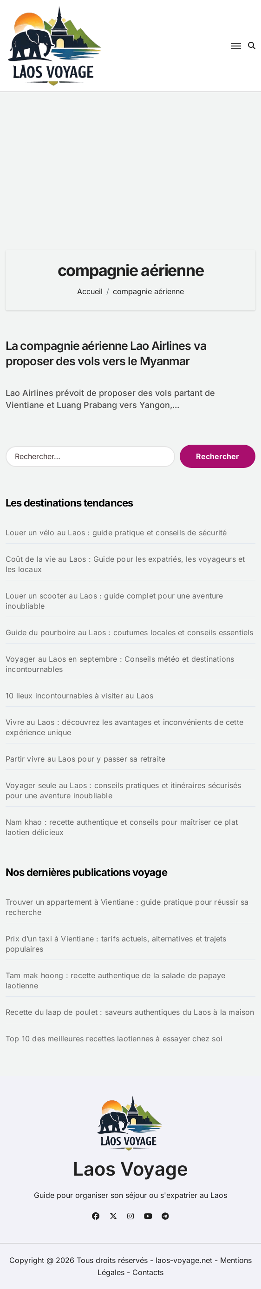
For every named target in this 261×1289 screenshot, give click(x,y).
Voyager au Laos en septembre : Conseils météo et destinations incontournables (120, 664)
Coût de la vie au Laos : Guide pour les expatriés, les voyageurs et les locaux (125, 564)
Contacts (147, 1272)
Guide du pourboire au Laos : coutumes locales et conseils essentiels (130, 632)
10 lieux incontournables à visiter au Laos (79, 695)
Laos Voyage (130, 1168)
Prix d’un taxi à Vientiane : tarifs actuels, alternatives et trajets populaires (116, 944)
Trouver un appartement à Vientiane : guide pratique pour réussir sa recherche (127, 907)
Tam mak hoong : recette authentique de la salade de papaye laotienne (116, 980)
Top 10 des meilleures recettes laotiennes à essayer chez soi (114, 1038)
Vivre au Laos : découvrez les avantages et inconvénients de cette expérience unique (124, 727)
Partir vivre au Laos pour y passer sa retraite (85, 758)
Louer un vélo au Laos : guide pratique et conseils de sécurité (116, 532)
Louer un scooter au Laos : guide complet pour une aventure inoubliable (114, 601)
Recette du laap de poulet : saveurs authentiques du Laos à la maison (130, 1012)
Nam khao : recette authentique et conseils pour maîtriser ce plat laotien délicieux (122, 827)
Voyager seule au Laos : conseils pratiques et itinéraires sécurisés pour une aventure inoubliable (123, 790)
